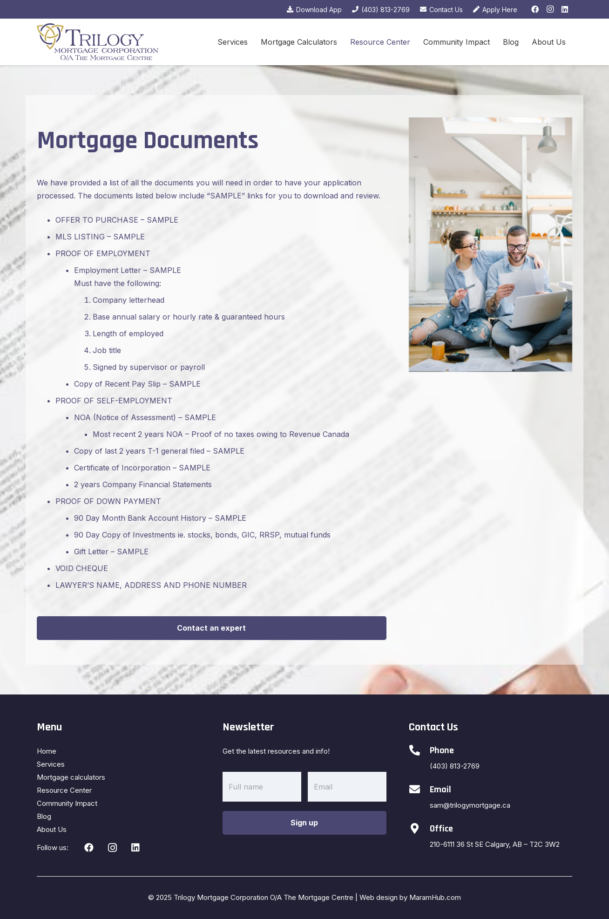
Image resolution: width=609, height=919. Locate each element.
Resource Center (64, 790)
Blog (44, 816)
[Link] (97, 42)
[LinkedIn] (564, 9)
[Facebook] (535, 9)
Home (46, 751)
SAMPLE (162, 220)
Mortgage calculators (71, 777)
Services (51, 764)
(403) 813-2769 (455, 766)
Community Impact (67, 803)
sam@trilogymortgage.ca (470, 805)
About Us (52, 829)
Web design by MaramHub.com (410, 897)
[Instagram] (549, 9)
